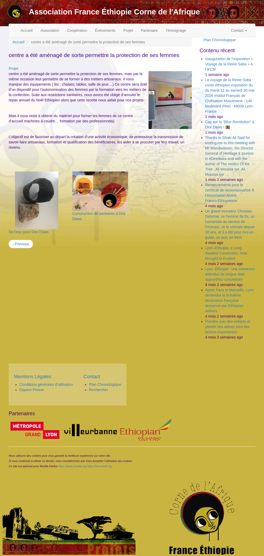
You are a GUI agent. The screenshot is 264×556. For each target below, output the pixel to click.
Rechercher (98, 390)
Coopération (77, 30)
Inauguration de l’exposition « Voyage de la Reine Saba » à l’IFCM (229, 64)
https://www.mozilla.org (72, 466)
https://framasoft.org (99, 466)
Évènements (105, 30)
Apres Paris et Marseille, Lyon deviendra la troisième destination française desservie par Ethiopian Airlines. (229, 300)
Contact (239, 30)
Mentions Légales (32, 376)
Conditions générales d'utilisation (46, 384)
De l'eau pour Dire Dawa (29, 232)
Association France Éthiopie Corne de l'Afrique (114, 12)
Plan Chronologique (220, 40)
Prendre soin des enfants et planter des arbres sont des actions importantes (227, 326)
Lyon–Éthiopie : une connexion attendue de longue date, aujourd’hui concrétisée (230, 274)
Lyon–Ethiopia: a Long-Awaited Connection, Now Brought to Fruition (226, 253)
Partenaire (149, 30)
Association (49, 30)
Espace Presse (31, 390)
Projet (128, 30)
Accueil (27, 30)
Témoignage (176, 30)
